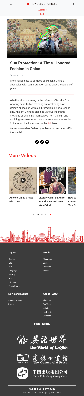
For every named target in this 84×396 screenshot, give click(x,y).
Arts (10, 278)
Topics (12, 252)
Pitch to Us (47, 312)
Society (12, 259)
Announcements (15, 300)
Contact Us (48, 316)
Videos (46, 270)
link (50, 123)
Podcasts (47, 267)
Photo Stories (15, 286)
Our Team (47, 304)
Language (13, 270)
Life (10, 263)
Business (13, 267)
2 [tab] (42, 214)
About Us (47, 300)
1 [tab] (38, 214)
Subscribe (42, 10)
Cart (42, 14)
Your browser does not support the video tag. (42, 38)
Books (45, 263)
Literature (13, 282)
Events (11, 304)
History (12, 274)
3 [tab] (46, 214)
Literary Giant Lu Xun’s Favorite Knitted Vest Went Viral (52, 201)
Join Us (46, 308)
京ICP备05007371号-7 (53, 393)
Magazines (47, 259)
